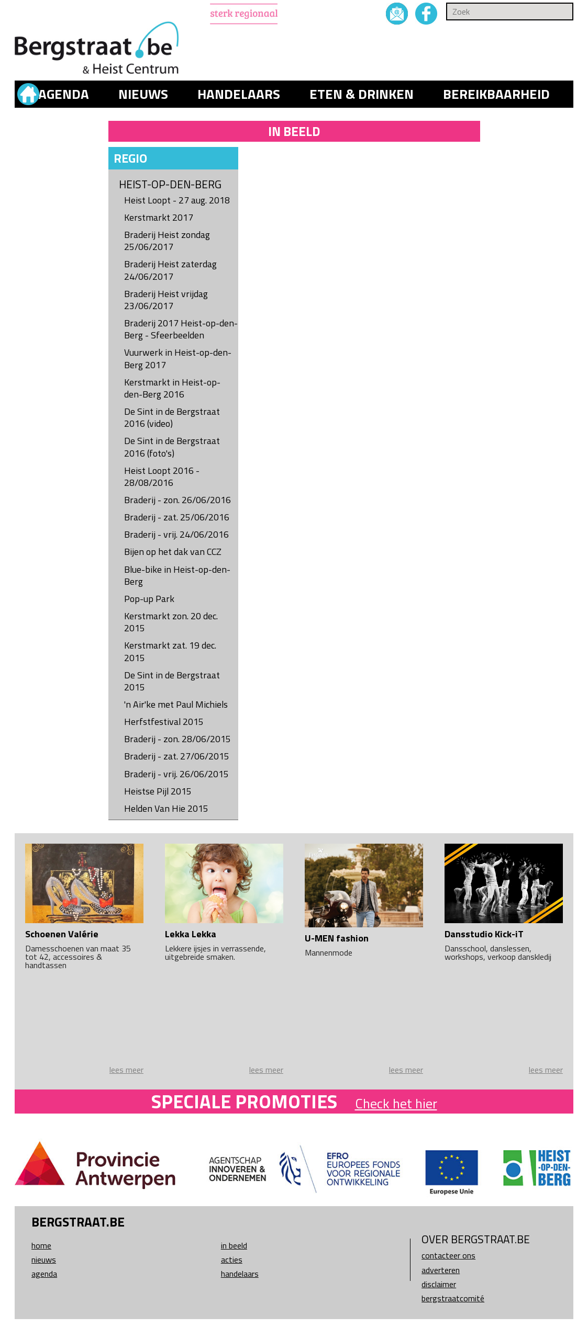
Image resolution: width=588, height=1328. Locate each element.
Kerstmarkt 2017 (158, 217)
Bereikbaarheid (496, 94)
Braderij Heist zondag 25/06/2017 (167, 241)
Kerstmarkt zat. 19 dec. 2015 (170, 651)
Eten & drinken (361, 94)
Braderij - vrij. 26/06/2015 (176, 774)
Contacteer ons (448, 1255)
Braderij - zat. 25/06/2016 (176, 517)
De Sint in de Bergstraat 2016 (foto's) (172, 447)
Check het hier (396, 1103)
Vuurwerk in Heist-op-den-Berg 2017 (177, 358)
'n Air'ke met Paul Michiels (176, 704)
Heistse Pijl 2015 (158, 791)
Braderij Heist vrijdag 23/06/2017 (166, 300)
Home (41, 1245)
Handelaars (238, 94)
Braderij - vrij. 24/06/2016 (176, 534)
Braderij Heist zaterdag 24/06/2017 (170, 270)
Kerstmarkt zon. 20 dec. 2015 (171, 622)
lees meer (126, 1069)
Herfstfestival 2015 (164, 722)
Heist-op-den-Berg (170, 184)
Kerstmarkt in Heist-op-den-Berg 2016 (172, 388)
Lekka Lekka (190, 934)
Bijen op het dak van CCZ (172, 552)
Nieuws (143, 94)
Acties (231, 1259)
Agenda (63, 94)
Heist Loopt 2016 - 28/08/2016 (161, 476)
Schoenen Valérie (61, 934)
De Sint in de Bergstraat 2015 (172, 681)
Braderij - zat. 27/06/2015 (176, 756)
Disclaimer (438, 1284)
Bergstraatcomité (452, 1298)
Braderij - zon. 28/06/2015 (177, 739)
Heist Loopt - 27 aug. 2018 (177, 200)
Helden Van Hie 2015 (166, 808)
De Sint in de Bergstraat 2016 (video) (172, 417)
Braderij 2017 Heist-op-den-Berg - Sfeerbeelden (181, 329)
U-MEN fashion (337, 938)
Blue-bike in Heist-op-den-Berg (177, 575)
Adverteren (440, 1270)
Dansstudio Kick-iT (484, 934)
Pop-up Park (149, 599)
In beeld (234, 1245)
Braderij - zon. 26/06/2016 (177, 500)
